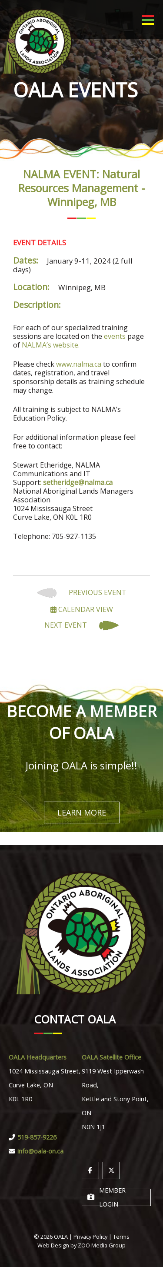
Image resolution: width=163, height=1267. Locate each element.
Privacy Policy (90, 1236)
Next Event (81, 626)
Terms (121, 1236)
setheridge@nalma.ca (78, 482)
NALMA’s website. (51, 345)
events (115, 336)
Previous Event (81, 593)
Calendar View (81, 609)
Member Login (106, 1197)
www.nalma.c (76, 364)
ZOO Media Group (102, 1245)
